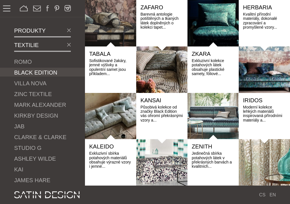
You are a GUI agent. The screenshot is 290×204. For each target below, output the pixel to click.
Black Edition (35, 72)
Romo (23, 62)
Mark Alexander (40, 105)
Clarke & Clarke (40, 137)
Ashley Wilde (35, 159)
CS (262, 194)
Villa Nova (30, 83)
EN (273, 194)
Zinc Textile (33, 94)
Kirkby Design (36, 115)
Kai (18, 169)
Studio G (28, 148)
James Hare (32, 180)
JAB (19, 126)
